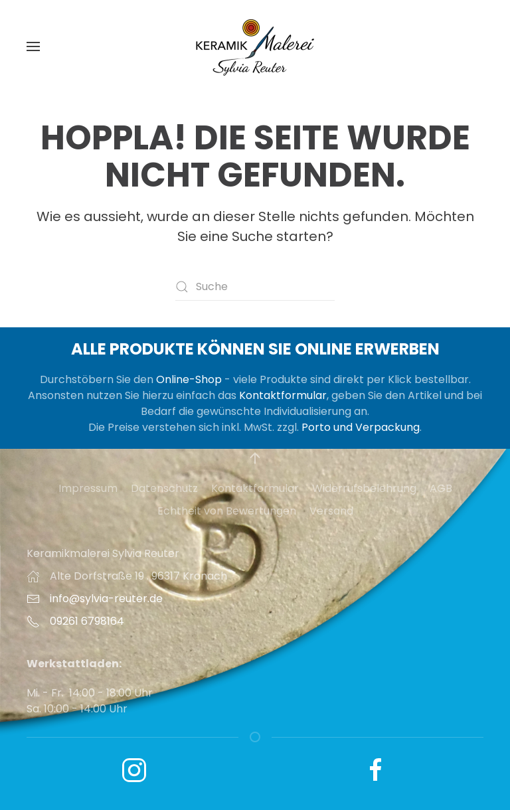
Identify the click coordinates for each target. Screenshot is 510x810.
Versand (331, 511)
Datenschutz (164, 488)
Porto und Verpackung (360, 427)
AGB (441, 488)
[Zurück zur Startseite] (255, 46)
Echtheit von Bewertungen (226, 511)
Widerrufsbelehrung (364, 488)
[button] (33, 46)
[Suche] (255, 287)
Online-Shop (189, 379)
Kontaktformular (283, 395)
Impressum (88, 488)
